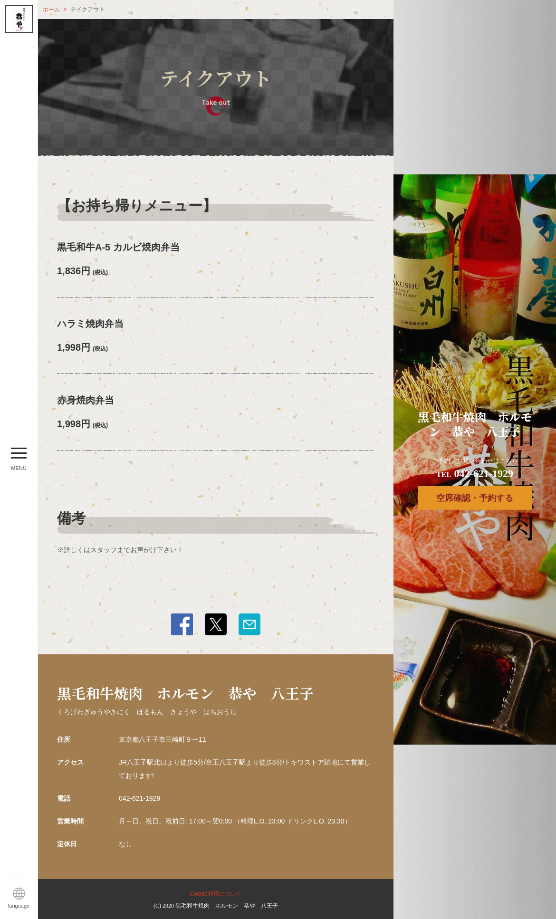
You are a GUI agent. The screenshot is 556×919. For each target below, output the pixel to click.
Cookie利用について (215, 893)
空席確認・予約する (474, 498)
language (18, 906)
